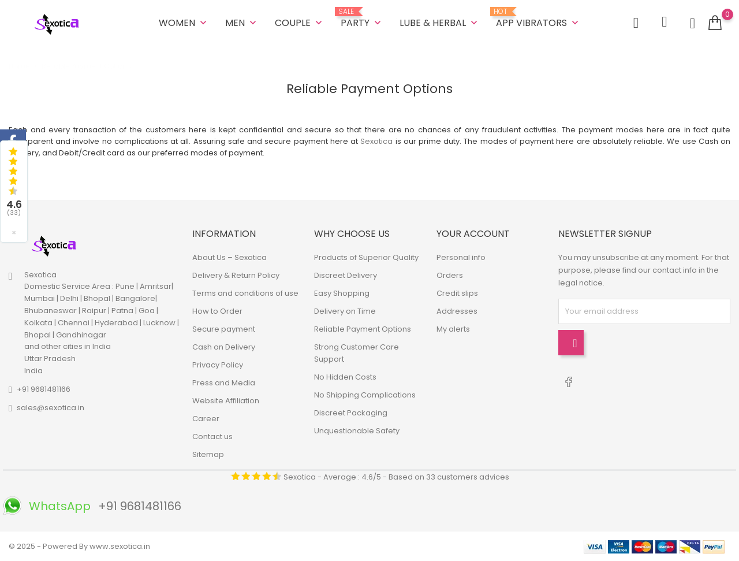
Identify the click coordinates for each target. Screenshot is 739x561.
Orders (449, 275)
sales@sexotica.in (50, 407)
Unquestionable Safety (357, 430)
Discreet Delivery (345, 275)
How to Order (217, 311)
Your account (473, 233)
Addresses (456, 311)
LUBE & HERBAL (440, 22)
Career (205, 418)
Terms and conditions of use (245, 293)
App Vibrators (538, 18)
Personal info (461, 257)
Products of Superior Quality (366, 257)
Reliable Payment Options (362, 329)
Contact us (212, 436)
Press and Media (223, 382)
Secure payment (223, 329)
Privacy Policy (217, 364)
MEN (242, 22)
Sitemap (208, 454)
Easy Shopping (342, 293)
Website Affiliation (225, 400)
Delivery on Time (345, 311)
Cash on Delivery (223, 346)
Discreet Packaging (350, 412)
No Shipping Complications (365, 394)
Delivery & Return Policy (235, 275)
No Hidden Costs (345, 376)
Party (362, 18)
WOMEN (184, 22)
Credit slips (457, 293)
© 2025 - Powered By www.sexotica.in (79, 546)
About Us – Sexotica (229, 257)
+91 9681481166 (43, 389)
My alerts (453, 329)
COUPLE (299, 22)
